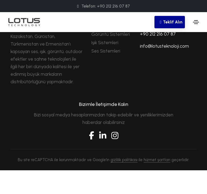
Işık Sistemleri (104, 42)
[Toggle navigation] (196, 22)
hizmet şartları (157, 159)
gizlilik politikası (124, 159)
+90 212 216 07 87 (158, 34)
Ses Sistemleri (105, 51)
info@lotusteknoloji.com (164, 46)
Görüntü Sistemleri (110, 34)
